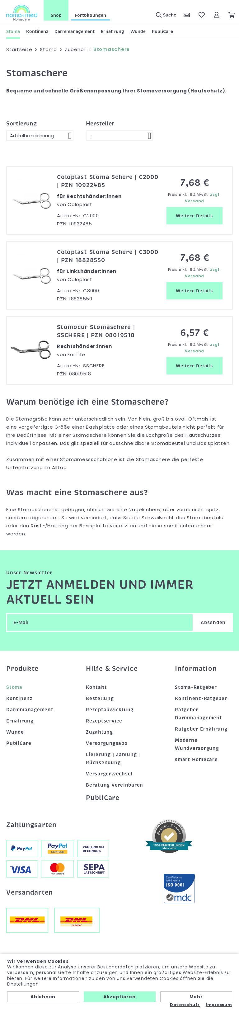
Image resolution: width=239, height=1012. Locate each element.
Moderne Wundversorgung (197, 744)
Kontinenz (37, 31)
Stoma (13, 31)
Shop (56, 15)
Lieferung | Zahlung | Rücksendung (113, 758)
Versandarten (29, 892)
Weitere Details (194, 216)
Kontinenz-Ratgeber (201, 698)
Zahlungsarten (31, 825)
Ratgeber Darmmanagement (198, 714)
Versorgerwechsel (109, 773)
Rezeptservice (104, 721)
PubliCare (162, 31)
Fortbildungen (90, 15)
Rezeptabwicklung (110, 710)
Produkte (22, 669)
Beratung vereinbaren (114, 785)
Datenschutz (185, 1004)
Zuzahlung (99, 732)
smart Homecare (196, 759)
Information (196, 669)
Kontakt (96, 687)
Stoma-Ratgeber (196, 687)
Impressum (219, 1004)
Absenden (213, 622)
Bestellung (100, 698)
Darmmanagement (74, 31)
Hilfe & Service (112, 669)
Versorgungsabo (107, 743)
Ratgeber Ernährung (201, 729)
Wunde (138, 31)
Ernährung (112, 31)
